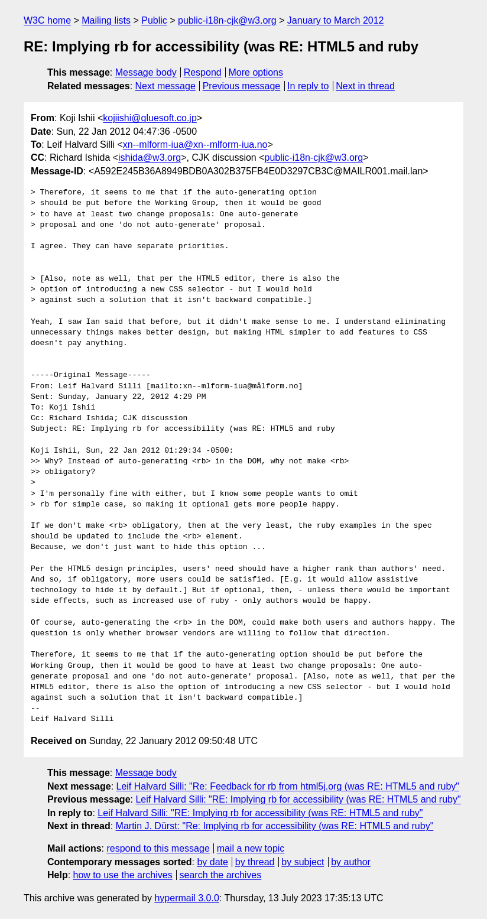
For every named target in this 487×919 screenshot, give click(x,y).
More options (256, 72)
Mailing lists (106, 20)
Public (154, 20)
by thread (255, 862)
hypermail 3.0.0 (186, 898)
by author (351, 862)
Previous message (242, 86)
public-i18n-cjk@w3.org (227, 20)
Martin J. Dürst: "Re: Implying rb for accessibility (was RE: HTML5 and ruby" (275, 826)
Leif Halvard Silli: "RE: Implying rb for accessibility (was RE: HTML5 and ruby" (297, 799)
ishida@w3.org (149, 157)
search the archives (221, 875)
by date (212, 862)
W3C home (47, 20)
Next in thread (365, 86)
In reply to (308, 86)
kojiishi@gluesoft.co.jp (150, 118)
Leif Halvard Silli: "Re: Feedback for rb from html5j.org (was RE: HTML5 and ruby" (287, 786)
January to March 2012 (335, 20)
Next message (165, 86)
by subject (302, 862)
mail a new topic (251, 848)
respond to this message (157, 848)
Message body (146, 72)
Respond (203, 72)
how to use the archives (123, 875)
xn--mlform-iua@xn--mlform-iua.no (195, 144)
